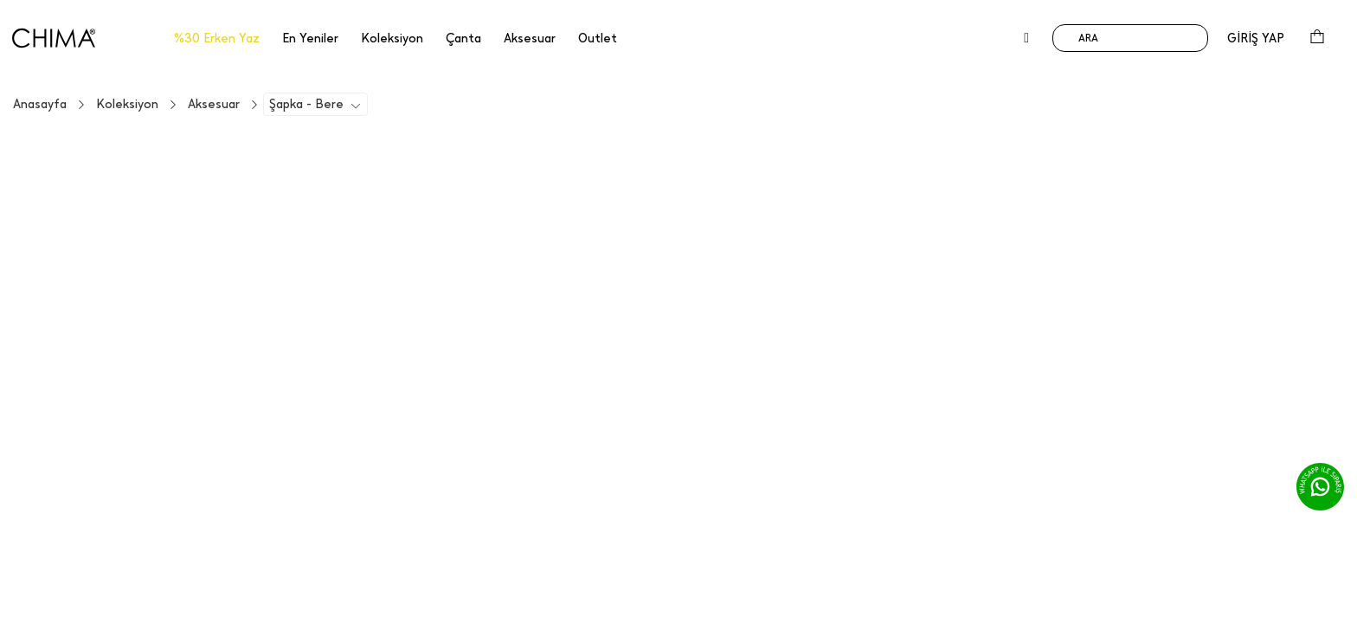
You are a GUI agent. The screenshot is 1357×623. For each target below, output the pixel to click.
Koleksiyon (127, 104)
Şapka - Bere (306, 104)
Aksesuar (214, 104)
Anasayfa (40, 104)
